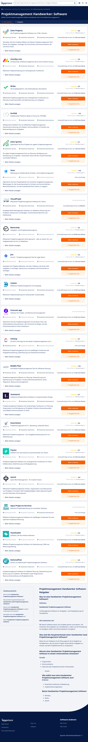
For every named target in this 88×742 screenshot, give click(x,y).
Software (33, 726)
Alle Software (7, 22)
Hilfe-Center (63, 726)
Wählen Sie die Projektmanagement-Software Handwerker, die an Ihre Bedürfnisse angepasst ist (30, 17)
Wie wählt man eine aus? (14, 615)
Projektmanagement (25, 9)
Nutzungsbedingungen (8, 731)
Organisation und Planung (11, 9)
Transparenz (5, 727)
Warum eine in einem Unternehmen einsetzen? (15, 609)
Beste (16, 621)
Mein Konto (63, 723)
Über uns (33, 723)
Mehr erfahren (73, 44)
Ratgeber (19, 22)
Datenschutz (5, 724)
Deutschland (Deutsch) (74, 735)
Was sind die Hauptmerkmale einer (15, 602)
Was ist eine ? (13, 595)
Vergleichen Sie (74, 50)
